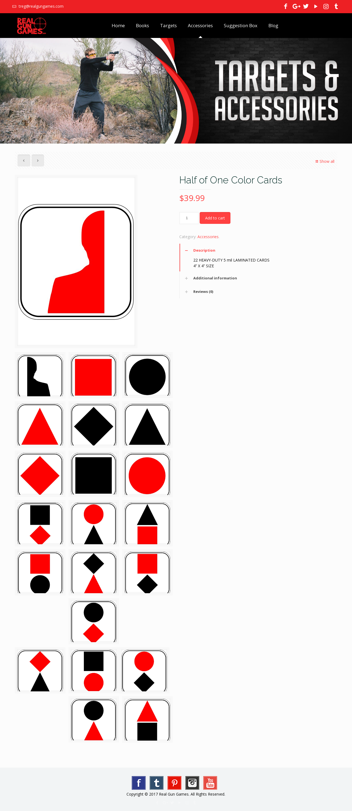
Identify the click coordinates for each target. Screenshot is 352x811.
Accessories (208, 236)
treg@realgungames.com (41, 6)
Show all (324, 161)
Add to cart (215, 218)
